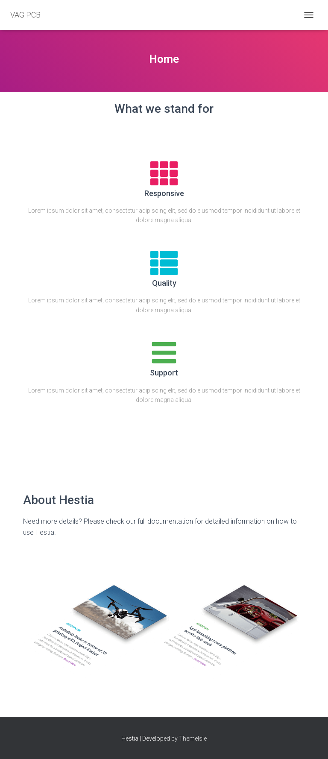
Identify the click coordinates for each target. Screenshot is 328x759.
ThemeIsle (193, 738)
